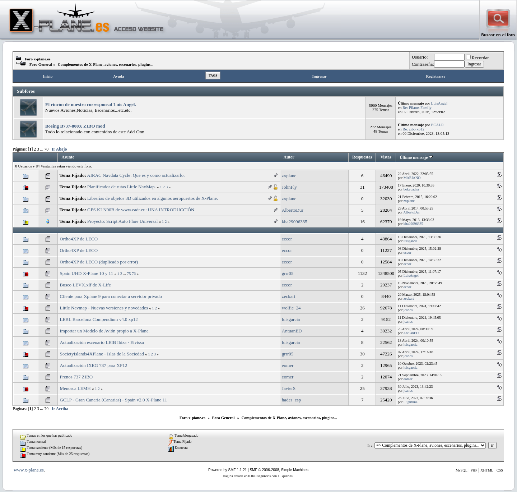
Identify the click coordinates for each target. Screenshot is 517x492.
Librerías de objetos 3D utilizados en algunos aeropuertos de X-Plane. (152, 198)
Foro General (40, 64)
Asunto (67, 157)
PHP (474, 470)
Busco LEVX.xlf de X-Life (85, 285)
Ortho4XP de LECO (79, 239)
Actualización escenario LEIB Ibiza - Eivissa (102, 342)
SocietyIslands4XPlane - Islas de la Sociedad (102, 354)
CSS (500, 470)
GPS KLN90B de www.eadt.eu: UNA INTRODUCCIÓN (141, 209)
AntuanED (292, 331)
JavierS (288, 388)
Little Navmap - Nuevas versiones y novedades (104, 308)
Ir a (370, 445)
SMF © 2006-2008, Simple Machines (279, 470)
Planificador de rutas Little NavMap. (121, 186)
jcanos (408, 310)
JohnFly (289, 187)
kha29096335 (294, 221)
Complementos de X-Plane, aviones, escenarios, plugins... (106, 64)
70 (47, 149)
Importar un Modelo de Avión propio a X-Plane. (104, 331)
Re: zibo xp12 (413, 129)
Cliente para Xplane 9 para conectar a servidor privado (111, 296)
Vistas (386, 157)
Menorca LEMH (75, 388)
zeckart (288, 296)
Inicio (48, 76)
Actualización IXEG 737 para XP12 (93, 365)
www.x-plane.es (29, 470)
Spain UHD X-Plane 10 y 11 (86, 273)
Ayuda (118, 76)
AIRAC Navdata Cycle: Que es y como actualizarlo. (136, 175)
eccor (287, 239)
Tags (213, 75)
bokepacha (411, 189)
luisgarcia (411, 241)
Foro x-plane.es (38, 59)
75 (129, 273)
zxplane (289, 175)
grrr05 (288, 273)
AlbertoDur (292, 210)
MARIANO (412, 178)
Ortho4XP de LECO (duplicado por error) (99, 262)
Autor (289, 157)
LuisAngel (439, 103)
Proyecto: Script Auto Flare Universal (122, 221)
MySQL (461, 470)
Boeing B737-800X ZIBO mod (75, 126)
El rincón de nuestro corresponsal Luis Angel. (90, 104)
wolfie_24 (291, 308)
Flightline (411, 402)
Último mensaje (416, 157)
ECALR (437, 125)
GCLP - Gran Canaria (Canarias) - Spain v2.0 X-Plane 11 (113, 400)
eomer (287, 365)
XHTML (486, 470)
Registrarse (436, 76)
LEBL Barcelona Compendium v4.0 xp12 (99, 319)
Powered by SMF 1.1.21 (227, 470)
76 (134, 273)
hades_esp (291, 400)
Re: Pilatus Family (417, 107)
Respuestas (362, 157)
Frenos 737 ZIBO (76, 377)
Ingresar (319, 76)
